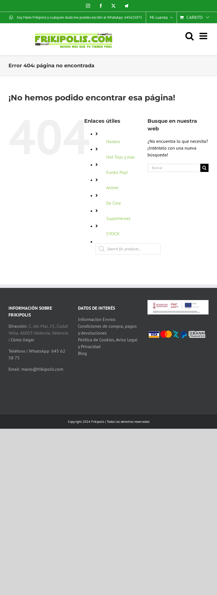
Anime (112, 187)
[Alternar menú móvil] (204, 36)
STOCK (113, 233)
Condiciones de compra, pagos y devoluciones (107, 329)
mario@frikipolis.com (42, 369)
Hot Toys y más (120, 157)
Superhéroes (118, 218)
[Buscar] (204, 168)
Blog (82, 353)
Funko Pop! (117, 172)
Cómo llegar (22, 339)
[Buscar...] (173, 168)
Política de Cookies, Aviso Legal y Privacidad (108, 343)
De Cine (113, 203)
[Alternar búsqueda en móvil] (192, 36)
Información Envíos (97, 319)
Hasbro (113, 141)
